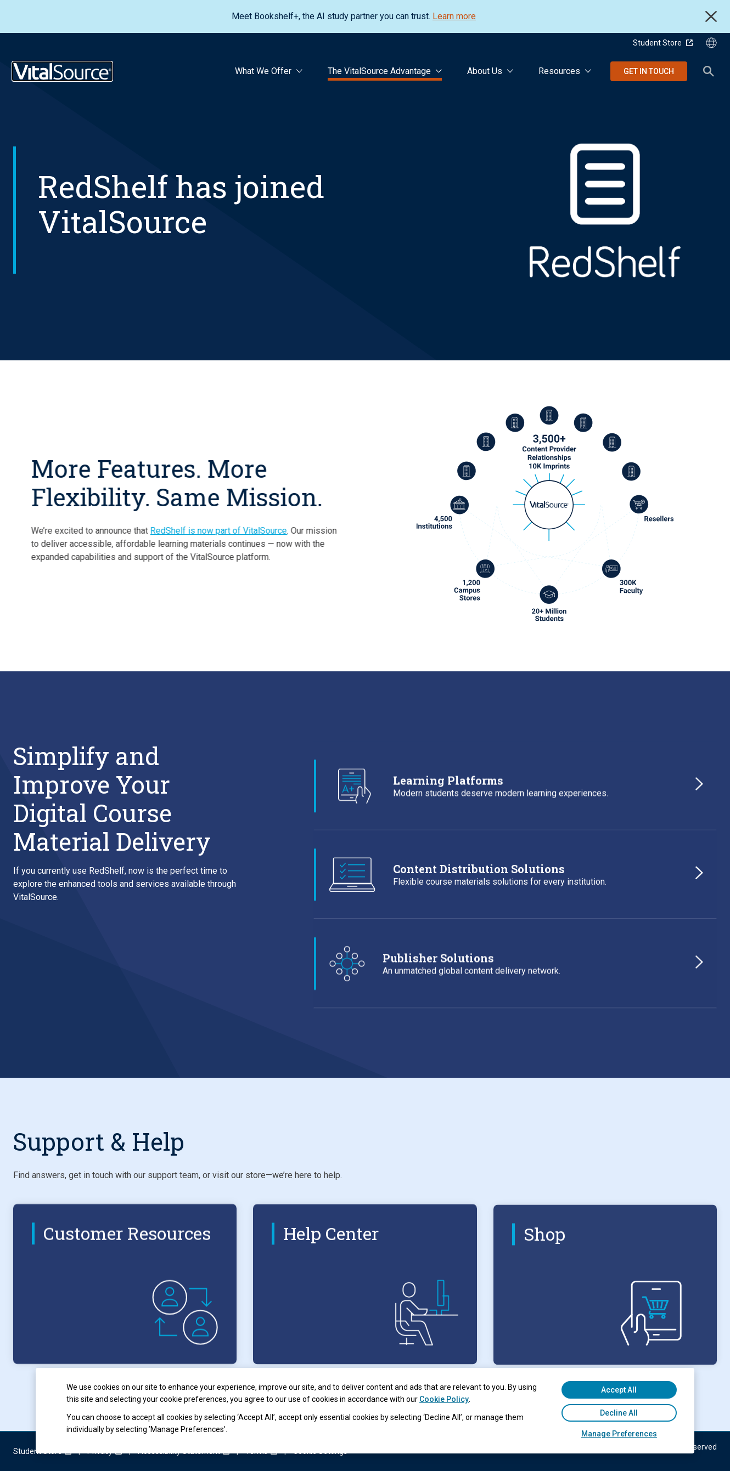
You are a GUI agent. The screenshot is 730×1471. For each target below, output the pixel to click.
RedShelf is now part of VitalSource (183, 530)
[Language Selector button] (711, 42)
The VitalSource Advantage (379, 71)
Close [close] (711, 16)
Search (708, 71)
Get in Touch (649, 71)
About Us (484, 71)
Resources (559, 71)
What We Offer (263, 71)
